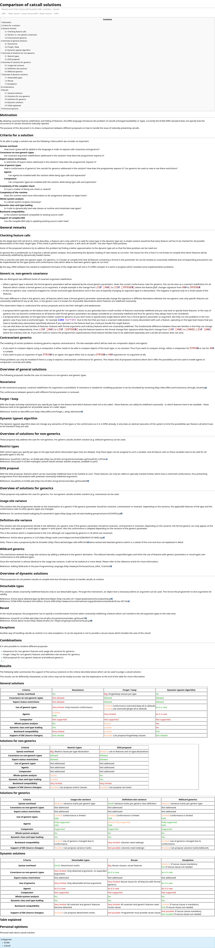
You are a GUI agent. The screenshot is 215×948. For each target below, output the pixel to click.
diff (3, 13)
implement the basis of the (62, 266)
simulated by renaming (142, 387)
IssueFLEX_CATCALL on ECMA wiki (27, 459)
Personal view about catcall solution (17, 932)
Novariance (8, 382)
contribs (46, 9)
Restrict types (9, 446)
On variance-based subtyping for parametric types (35, 513)
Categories (6, 939)
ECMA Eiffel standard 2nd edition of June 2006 (33, 601)
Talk (40, 9)
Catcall (7, 945)
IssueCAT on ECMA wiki (22, 618)
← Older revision (13, 13)
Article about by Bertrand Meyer (33, 598)
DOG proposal (9, 468)
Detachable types (12, 586)
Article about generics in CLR (25, 537)
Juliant (34, 9)
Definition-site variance (16, 520)
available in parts (89, 461)
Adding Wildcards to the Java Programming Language (37, 566)
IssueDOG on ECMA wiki (22, 480)
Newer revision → (47, 13)
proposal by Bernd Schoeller (34, 542)
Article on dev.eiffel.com (22, 411)
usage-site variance (37, 554)
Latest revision (27, 13)
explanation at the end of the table (106, 676)
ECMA (7, 942)
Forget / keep (9, 399)
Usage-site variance (13, 501)
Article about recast (20, 620)
